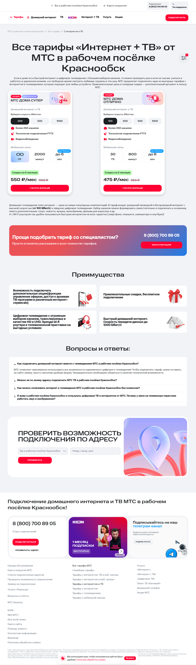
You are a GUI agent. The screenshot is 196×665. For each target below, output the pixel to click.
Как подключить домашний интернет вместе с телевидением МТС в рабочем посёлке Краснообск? (75, 364)
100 (110, 121)
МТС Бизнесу (15, 602)
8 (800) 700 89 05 (158, 7)
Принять (130, 658)
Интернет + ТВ (90, 17)
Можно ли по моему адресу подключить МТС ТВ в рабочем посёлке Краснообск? (65, 381)
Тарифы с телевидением (86, 593)
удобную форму (62, 372)
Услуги (107, 17)
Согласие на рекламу (126, 650)
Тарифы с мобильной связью (88, 597)
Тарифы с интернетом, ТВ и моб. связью (95, 574)
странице (166, 652)
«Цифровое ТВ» (146, 578)
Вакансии (13, 638)
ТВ (61, 17)
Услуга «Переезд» (18, 589)
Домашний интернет (41, 17)
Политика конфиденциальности (76, 650)
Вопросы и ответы (18, 596)
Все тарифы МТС (82, 565)
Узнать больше (40, 188)
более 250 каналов (27, 128)
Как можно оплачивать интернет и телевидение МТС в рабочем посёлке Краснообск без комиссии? (76, 389)
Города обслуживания (20, 565)
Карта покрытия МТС (20, 570)
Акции (119, 17)
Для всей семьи (17, 619)
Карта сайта (15, 624)
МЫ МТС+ (13, 615)
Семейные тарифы (83, 570)
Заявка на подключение (22, 584)
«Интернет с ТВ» (146, 574)
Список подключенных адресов (26, 574)
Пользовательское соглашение (73, 652)
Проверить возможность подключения (30, 579)
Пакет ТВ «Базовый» (148, 583)
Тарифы (16, 17)
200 (20, 121)
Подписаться (143, 542)
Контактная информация (22, 633)
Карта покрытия (117, 5)
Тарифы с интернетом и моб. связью (93, 579)
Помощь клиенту (17, 628)
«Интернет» (144, 569)
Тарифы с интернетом (85, 588)
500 (39, 121)
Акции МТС (143, 592)
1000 (60, 121)
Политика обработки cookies (24, 642)
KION (10, 610)
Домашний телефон (148, 588)
